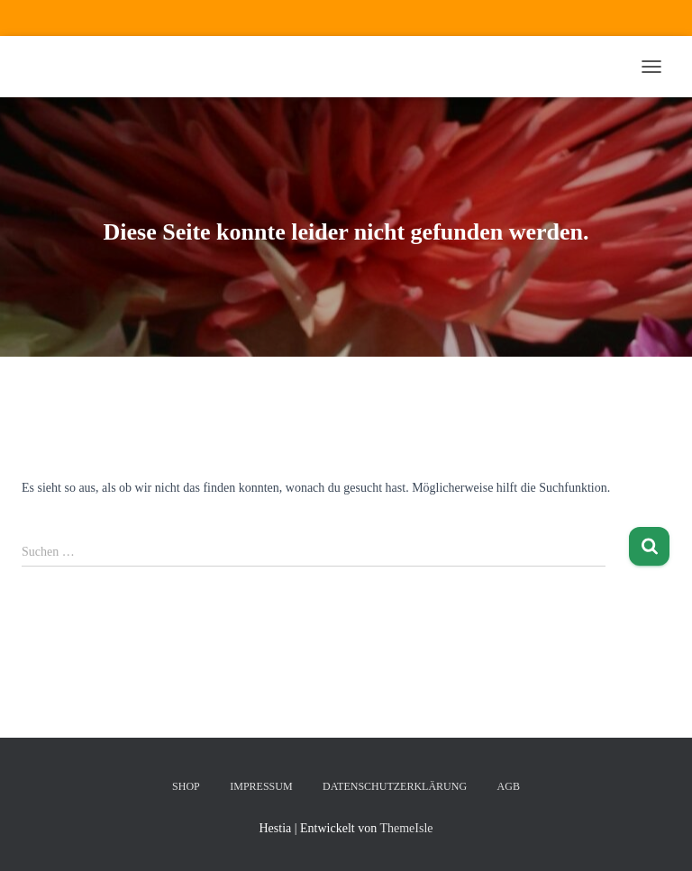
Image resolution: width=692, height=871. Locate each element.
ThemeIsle (405, 828)
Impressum (261, 786)
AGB (508, 786)
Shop (186, 786)
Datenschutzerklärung (395, 786)
